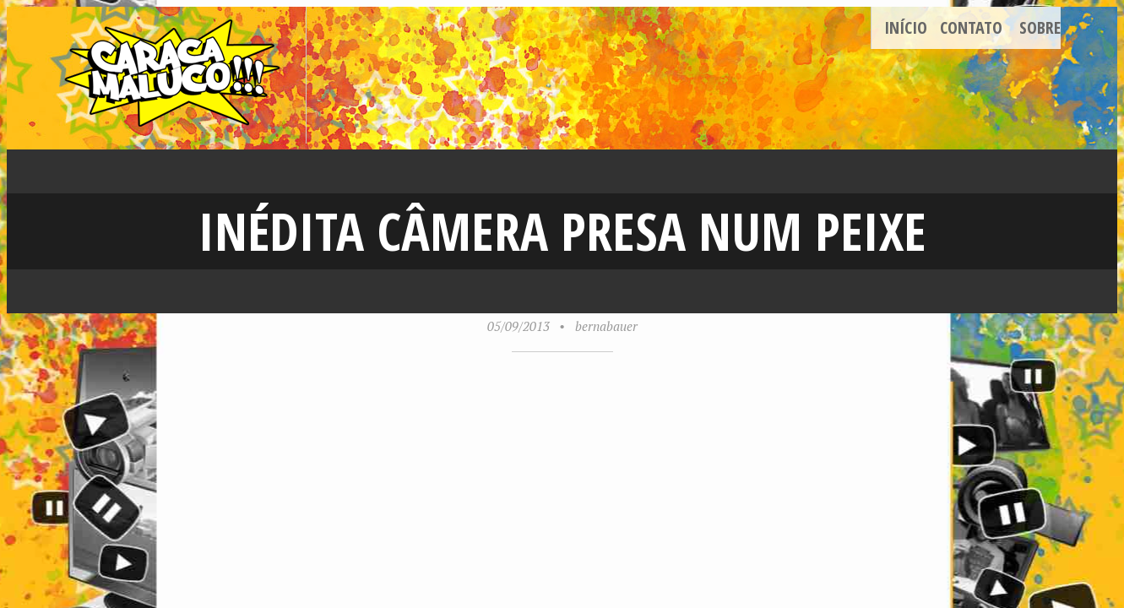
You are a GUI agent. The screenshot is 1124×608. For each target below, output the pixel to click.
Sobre (1040, 27)
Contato (971, 27)
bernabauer (606, 326)
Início (905, 27)
